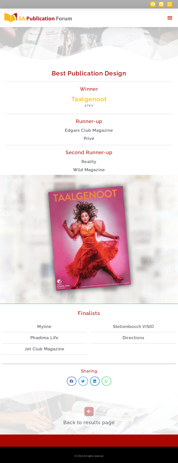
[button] (170, 17)
